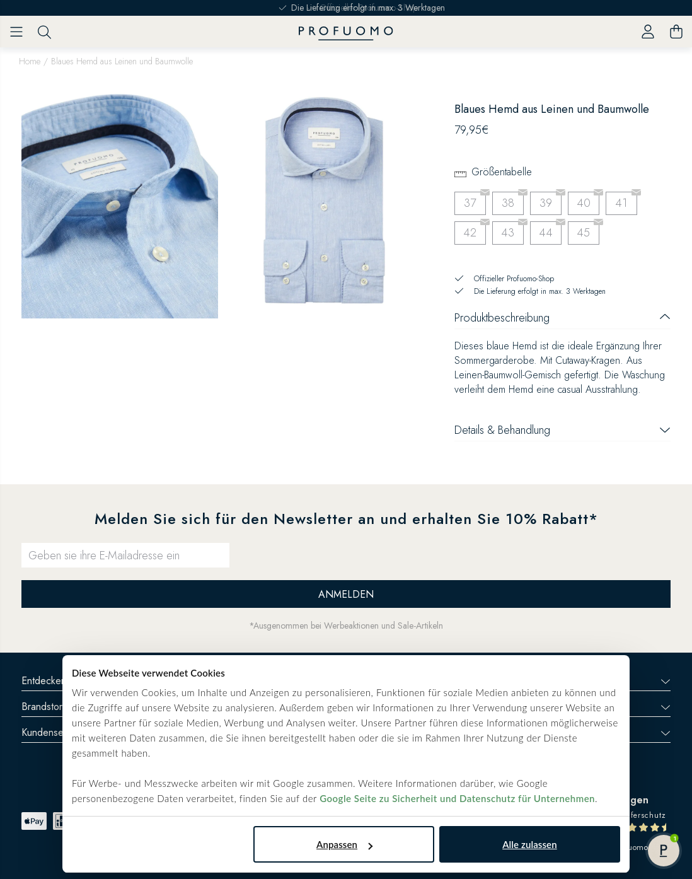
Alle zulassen (529, 844)
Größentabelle (501, 172)
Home (29, 61)
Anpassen (344, 844)
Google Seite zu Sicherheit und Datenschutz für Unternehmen (457, 798)
